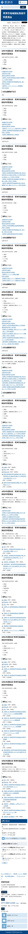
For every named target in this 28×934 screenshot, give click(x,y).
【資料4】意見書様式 (9, 816)
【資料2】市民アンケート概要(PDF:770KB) (13, 278)
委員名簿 (5, 602)
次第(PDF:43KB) (6, 124)
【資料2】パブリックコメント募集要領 (13, 630)
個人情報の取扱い (10, 876)
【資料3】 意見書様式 (9, 562)
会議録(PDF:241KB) (7, 219)
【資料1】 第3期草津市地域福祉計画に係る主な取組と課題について (14, 550)
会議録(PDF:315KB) (7, 268)
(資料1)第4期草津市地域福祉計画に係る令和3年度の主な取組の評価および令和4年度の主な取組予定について (14, 476)
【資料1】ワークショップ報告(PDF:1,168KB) (14, 128)
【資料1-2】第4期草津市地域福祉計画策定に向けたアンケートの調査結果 (14, 719)
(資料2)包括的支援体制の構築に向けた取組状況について (14, 483)
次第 (4, 469)
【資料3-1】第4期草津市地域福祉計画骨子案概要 (14, 738)
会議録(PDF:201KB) (7, 71)
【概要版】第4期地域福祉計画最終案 (13, 626)
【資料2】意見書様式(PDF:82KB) (11, 517)
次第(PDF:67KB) (6, 372)
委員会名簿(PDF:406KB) (8, 429)
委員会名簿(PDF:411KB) (8, 374)
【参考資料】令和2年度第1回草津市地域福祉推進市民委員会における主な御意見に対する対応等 (14, 752)
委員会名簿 (6, 472)
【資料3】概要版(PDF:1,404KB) (10, 134)
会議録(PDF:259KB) (7, 166)
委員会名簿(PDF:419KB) (8, 75)
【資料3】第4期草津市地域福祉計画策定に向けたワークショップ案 (14, 811)
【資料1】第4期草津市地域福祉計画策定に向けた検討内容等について (14, 785)
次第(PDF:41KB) (6, 169)
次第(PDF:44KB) (6, 221)
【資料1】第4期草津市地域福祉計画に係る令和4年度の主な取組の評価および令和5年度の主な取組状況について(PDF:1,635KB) (14, 378)
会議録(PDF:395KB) (7, 319)
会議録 (5, 467)
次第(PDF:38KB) (6, 270)
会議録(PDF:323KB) (7, 425)
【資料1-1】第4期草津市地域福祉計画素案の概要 (14, 670)
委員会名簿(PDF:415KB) (8, 223)
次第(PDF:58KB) (6, 427)
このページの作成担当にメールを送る (15, 838)
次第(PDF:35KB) (6, 510)
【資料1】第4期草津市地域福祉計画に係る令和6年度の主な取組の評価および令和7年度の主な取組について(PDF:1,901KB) (14, 175)
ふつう (15, 849)
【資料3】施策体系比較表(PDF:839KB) (12, 234)
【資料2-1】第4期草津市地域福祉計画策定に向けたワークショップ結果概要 (14, 725)
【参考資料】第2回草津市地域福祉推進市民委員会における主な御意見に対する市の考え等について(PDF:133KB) (14, 521)
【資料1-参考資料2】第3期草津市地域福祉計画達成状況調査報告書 (14, 798)
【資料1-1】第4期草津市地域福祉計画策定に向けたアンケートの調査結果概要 (14, 712)
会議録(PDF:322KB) (7, 122)
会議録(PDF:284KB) (7, 370)
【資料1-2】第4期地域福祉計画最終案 (13, 613)
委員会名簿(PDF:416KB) (8, 171)
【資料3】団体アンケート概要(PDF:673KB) (13, 280)
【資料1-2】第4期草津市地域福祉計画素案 (14, 675)
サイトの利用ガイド (6, 874)
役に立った (7, 849)
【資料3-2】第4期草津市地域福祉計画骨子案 (14, 744)
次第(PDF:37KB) (6, 73)
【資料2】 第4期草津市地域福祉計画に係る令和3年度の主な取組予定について (14, 556)
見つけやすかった (9, 858)
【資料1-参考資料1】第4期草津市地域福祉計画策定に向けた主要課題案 (14, 792)
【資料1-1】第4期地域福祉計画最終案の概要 (14, 608)
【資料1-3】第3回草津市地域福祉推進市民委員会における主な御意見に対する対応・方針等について (14, 619)
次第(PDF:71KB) (6, 321)
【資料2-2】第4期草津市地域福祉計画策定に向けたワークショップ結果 (14, 732)
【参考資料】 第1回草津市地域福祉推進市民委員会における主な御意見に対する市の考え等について (14, 566)
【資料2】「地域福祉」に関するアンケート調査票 (14, 805)
